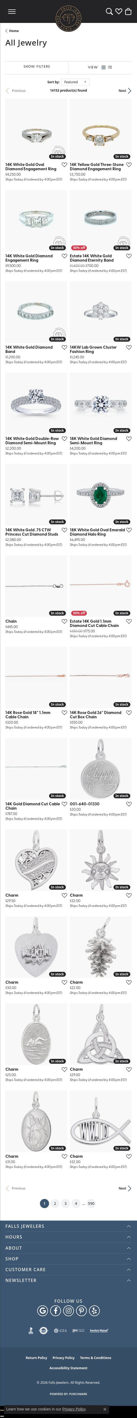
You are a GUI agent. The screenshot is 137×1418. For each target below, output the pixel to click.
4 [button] (76, 1203)
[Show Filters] (36, 67)
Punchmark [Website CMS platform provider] (78, 1394)
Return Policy (36, 1357)
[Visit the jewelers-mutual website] (99, 1331)
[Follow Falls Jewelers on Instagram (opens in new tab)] (68, 1310)
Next (122, 90)
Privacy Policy (64, 1357)
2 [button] (55, 1203)
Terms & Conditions (95, 1357)
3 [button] (65, 1203)
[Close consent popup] (105, 1409)
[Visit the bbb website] (31, 1331)
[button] (109, 11)
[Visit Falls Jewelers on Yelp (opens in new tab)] (94, 1310)
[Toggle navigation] (12, 11)
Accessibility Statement (68, 1368)
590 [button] (91, 1203)
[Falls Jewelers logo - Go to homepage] (68, 18)
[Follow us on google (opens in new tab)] (42, 1310)
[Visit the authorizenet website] (44, 1331)
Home (14, 31)
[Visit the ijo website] (78, 1331)
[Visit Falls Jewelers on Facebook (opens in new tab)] (55, 1310)
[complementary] (125, 1406)
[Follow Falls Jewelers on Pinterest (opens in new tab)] (81, 1310)
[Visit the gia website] (60, 1331)
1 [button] (46, 1202)
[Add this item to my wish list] (63, 164)
